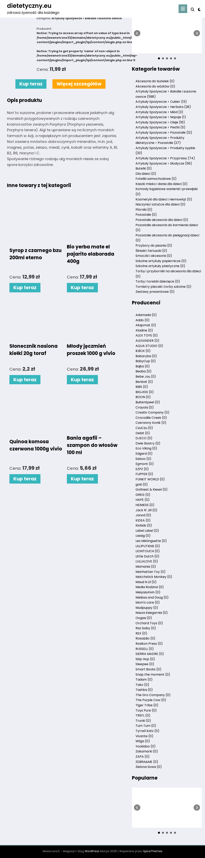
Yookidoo (146, 746)
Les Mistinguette (151, 541)
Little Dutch (147, 556)
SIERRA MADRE (150, 654)
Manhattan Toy (151, 571)
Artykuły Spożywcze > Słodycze (164, 163)
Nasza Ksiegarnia (152, 612)
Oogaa (144, 618)
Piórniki (144, 209)
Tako (142, 684)
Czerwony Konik (151, 422)
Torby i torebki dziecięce (158, 281)
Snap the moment (153, 674)
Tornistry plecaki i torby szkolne (163, 286)
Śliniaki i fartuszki (151, 250)
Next (197, 33)
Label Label (147, 530)
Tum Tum (146, 725)
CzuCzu (144, 428)
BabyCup (146, 361)
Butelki (144, 168)
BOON (143, 397)
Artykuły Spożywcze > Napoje (161, 117)
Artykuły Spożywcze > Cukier (161, 101)
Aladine (144, 330)
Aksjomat (146, 325)
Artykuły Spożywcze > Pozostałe (164, 132)
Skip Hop (145, 659)
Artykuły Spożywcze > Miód (159, 112)
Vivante (144, 736)
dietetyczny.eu (29, 6)
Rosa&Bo (145, 638)
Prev (137, 33)
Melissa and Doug (152, 597)
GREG (143, 494)
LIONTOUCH (148, 551)
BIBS (142, 386)
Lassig (143, 535)
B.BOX (143, 351)
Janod (143, 515)
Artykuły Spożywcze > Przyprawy (165, 158)
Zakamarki (147, 751)
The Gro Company (153, 695)
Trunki (143, 720)
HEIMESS (145, 505)
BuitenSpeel (148, 402)
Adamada (146, 315)
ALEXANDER (147, 340)
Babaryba (146, 356)
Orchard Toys (149, 623)
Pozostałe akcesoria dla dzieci (162, 220)
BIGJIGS (145, 392)
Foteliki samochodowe (156, 178)
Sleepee (145, 664)
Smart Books (148, 669)
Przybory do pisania (154, 245)
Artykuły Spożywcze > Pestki (160, 127)
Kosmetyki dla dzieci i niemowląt (164, 199)
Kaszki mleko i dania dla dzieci (162, 184)
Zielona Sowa (149, 766)
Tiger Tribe (147, 705)
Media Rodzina (150, 587)
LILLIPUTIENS (148, 546)
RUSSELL (145, 649)
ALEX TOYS (147, 335)
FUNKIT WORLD (150, 479)
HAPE (143, 499)
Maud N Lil (146, 582)
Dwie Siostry (148, 443)
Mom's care (148, 602)
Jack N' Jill (146, 510)
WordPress (92, 851)
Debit (143, 433)
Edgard (144, 453)
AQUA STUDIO (149, 346)
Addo (143, 320)
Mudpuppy (147, 607)
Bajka (143, 366)
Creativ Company (152, 412)
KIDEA (143, 520)
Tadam (144, 679)
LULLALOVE (147, 561)
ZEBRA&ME (147, 761)
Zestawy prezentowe (155, 291)
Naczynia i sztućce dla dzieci (160, 204)
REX (141, 633)
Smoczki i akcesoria (154, 255)
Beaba (144, 371)
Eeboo (143, 458)
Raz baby (146, 628)
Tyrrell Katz (147, 731)
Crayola (145, 407)
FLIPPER (144, 474)
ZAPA (143, 756)
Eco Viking (146, 448)
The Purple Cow (151, 700)
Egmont (145, 464)
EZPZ (142, 469)
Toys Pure (146, 710)
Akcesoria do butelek (155, 81)
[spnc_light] (199, 9)
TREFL (143, 715)
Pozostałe (146, 214)
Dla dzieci (146, 173)
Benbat (144, 381)
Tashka (144, 689)
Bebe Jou (146, 376)
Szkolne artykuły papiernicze (161, 261)
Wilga (143, 741)
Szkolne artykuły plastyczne (160, 266)
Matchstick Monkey (154, 576)
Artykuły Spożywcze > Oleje (160, 122)
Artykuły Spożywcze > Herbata (163, 107)
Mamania (146, 566)
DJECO (144, 438)
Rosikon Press (149, 643)
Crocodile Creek (151, 417)
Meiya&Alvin (148, 592)
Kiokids (144, 525)
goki (142, 484)
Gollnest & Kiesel (152, 489)
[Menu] (183, 8)
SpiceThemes (152, 851)
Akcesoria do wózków (155, 86)
